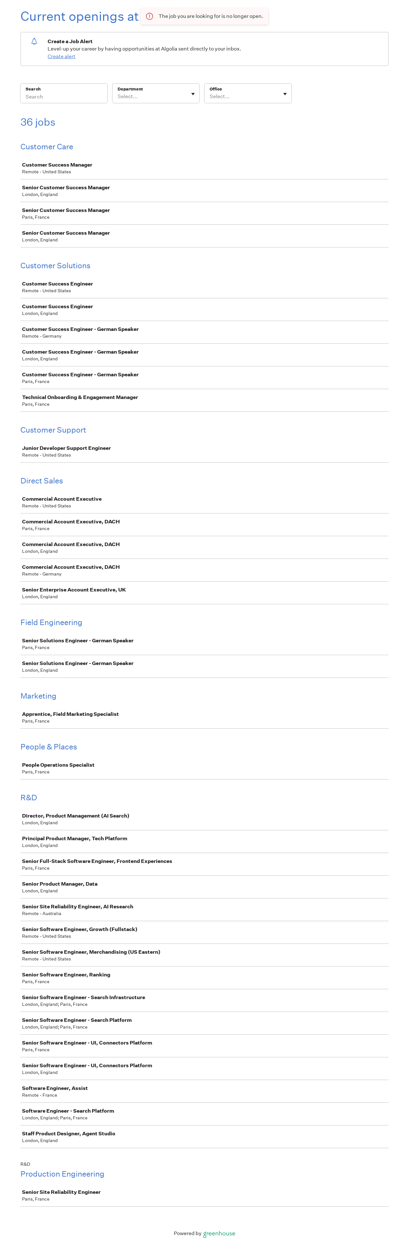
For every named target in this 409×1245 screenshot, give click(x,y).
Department (130, 89)
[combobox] (118, 96)
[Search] (63, 97)
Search (33, 89)
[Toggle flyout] (193, 94)
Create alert (61, 56)
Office (216, 89)
